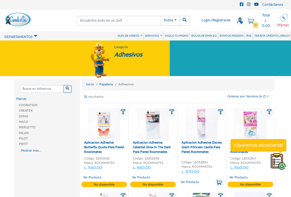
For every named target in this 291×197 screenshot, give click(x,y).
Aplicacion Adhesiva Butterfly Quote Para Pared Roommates (104, 131)
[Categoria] (42, 89)
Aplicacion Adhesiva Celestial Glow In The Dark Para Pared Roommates (152, 131)
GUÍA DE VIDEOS (129, 36)
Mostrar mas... (31, 151)
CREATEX (26, 110)
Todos (168, 20)
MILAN (24, 133)
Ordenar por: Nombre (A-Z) (246, 96)
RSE (249, 36)
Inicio (90, 84)
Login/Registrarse (216, 20)
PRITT (23, 144)
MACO (23, 122)
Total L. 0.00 (266, 20)
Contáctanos (272, 4)
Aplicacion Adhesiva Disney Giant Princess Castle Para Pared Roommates (201, 131)
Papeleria (106, 84)
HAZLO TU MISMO (177, 36)
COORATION (28, 105)
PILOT (23, 138)
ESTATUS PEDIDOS (232, 36)
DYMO (23, 116)
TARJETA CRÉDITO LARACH (272, 36)
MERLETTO (27, 127)
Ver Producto (92, 177)
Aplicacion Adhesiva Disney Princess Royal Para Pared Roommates (250, 131)
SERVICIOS (152, 36)
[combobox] (119, 20)
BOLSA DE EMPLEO (204, 36)
